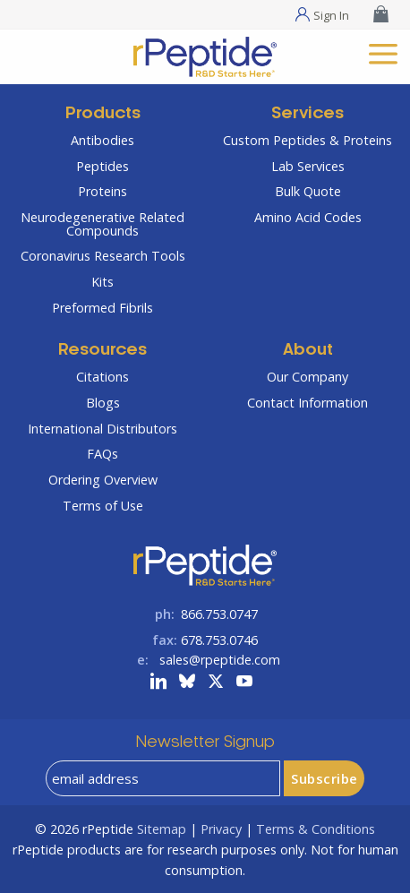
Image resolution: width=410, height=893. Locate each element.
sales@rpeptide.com (219, 659)
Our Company (307, 376)
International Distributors (102, 428)
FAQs (102, 453)
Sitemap (161, 828)
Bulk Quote (308, 191)
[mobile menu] (383, 51)
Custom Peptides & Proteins (307, 140)
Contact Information (307, 402)
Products (103, 114)
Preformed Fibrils (102, 307)
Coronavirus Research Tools (103, 255)
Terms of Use (103, 505)
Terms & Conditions (315, 828)
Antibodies (102, 140)
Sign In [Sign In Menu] (331, 14)
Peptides (102, 166)
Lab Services (308, 166)
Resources (102, 350)
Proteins (102, 191)
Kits (102, 281)
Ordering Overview (103, 479)
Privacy (221, 828)
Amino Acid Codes (308, 217)
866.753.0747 (219, 614)
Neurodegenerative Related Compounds (102, 223)
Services (307, 114)
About (308, 350)
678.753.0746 (219, 639)
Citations (102, 376)
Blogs (103, 402)
